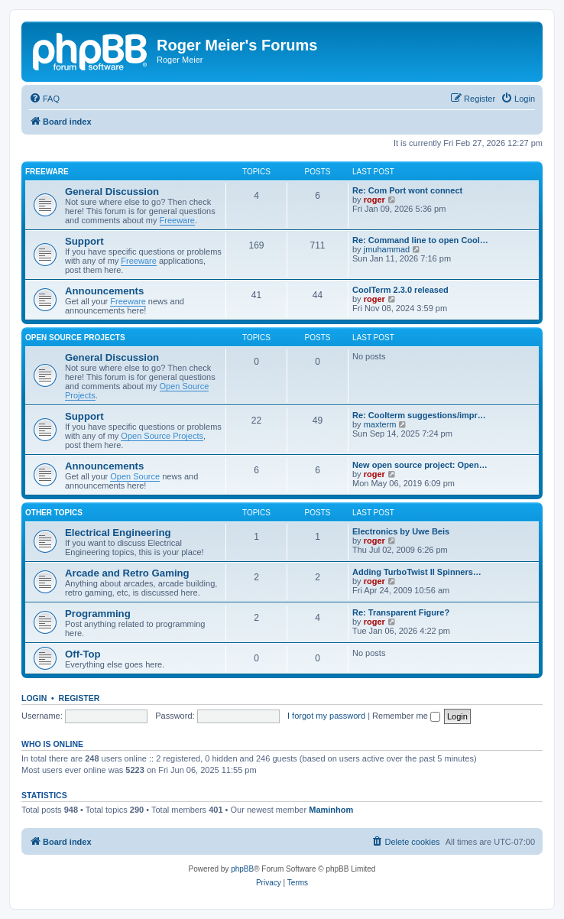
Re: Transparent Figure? (400, 612)
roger (374, 199)
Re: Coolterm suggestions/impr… (419, 415)
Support (84, 241)
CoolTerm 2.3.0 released (400, 289)
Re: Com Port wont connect (407, 190)
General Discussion (112, 191)
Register (79, 698)
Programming (98, 613)
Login (34, 698)
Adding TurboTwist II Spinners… (416, 571)
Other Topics (54, 512)
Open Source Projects (75, 337)
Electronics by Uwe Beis (400, 531)
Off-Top (83, 654)
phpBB (242, 869)
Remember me (406, 715)
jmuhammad (387, 249)
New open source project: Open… (420, 464)
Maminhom (331, 809)
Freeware (47, 171)
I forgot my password (326, 715)
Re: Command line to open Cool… (420, 240)
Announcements (104, 291)
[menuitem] (44, 98)
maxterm (380, 424)
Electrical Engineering (118, 532)
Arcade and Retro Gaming (127, 573)
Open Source (135, 476)
